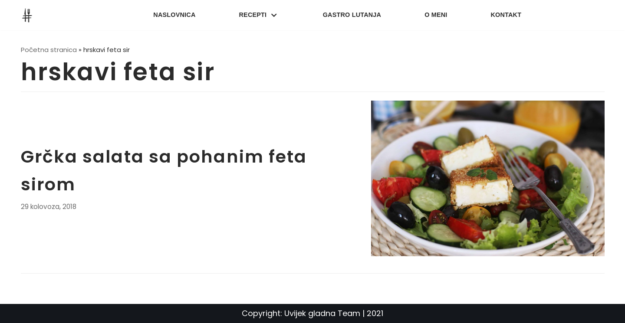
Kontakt (506, 14)
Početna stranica (49, 49)
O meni (435, 14)
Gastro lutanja (352, 14)
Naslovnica (174, 14)
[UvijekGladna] (29, 15)
